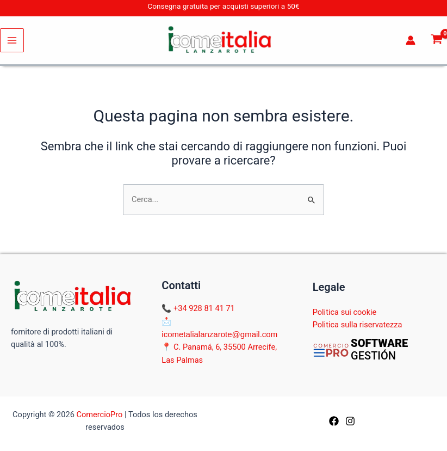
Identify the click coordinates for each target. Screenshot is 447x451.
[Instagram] (350, 421)
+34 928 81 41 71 (204, 308)
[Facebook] (334, 421)
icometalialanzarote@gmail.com (219, 334)
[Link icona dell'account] (410, 40)
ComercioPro (99, 414)
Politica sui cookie (345, 312)
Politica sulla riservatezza (357, 325)
